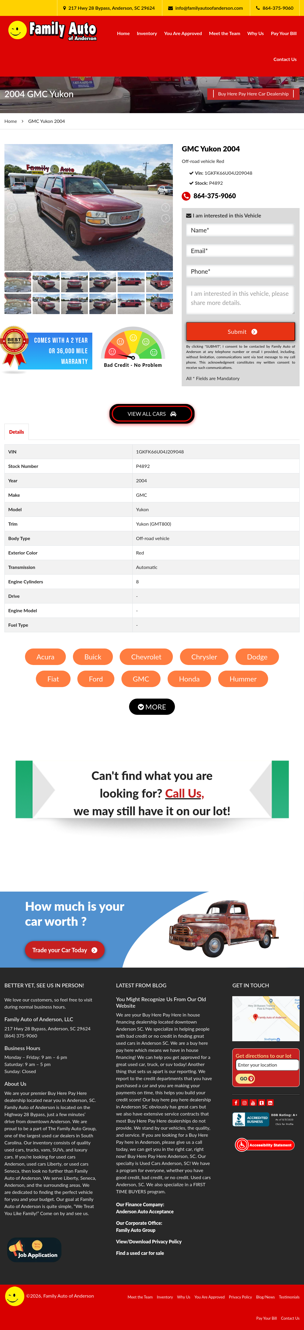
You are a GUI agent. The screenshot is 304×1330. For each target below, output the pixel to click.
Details (16, 432)
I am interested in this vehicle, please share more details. (240, 300)
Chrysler (204, 656)
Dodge (257, 656)
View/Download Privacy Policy (149, 1241)
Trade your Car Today (64, 949)
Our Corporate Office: (139, 1223)
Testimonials (289, 1297)
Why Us (255, 33)
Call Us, (184, 793)
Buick (92, 656)
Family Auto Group (136, 1230)
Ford (96, 678)
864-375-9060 (278, 8)
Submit (242, 331)
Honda (189, 678)
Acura (45, 656)
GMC (141, 678)
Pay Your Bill (284, 33)
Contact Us (285, 59)
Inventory (147, 33)
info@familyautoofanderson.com (209, 8)
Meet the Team (224, 33)
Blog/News (265, 1297)
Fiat (53, 678)
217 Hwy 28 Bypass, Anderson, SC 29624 (111, 8)
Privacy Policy (240, 1297)
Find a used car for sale (140, 1253)
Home (123, 33)
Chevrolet (146, 656)
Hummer (243, 678)
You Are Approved (183, 33)
